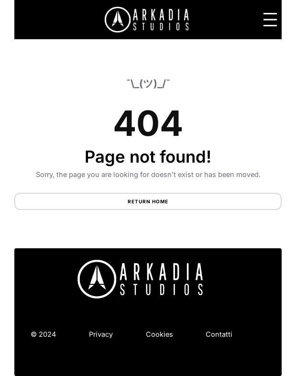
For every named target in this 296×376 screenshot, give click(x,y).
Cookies (159, 334)
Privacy (101, 334)
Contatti (219, 334)
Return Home (148, 201)
